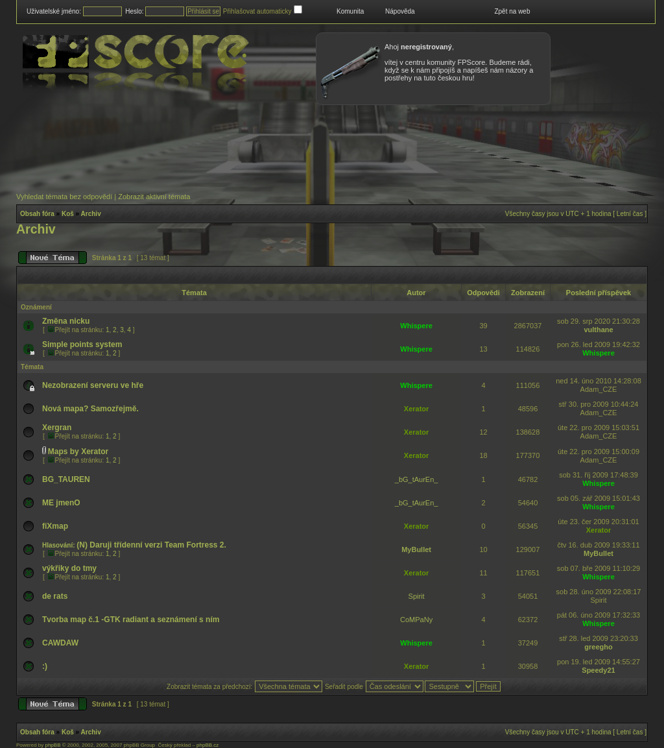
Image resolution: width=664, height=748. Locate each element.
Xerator (416, 409)
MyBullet (416, 549)
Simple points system (82, 344)
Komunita (350, 11)
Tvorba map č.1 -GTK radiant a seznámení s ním (130, 619)
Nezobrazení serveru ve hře (92, 385)
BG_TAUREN (66, 479)
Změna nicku (65, 321)
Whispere (416, 326)
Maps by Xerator (78, 451)
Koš (68, 213)
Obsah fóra (37, 213)
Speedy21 (598, 670)
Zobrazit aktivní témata (154, 196)
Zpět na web (512, 11)
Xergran (56, 427)
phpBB (52, 745)
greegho (598, 647)
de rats (54, 596)
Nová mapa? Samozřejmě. (90, 408)
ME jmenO (61, 502)
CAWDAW (60, 642)
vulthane (598, 329)
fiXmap (55, 526)
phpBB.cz (207, 745)
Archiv (91, 213)
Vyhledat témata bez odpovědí (64, 196)
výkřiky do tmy (69, 568)
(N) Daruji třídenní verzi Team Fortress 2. (151, 544)
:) (44, 666)
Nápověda (400, 11)
